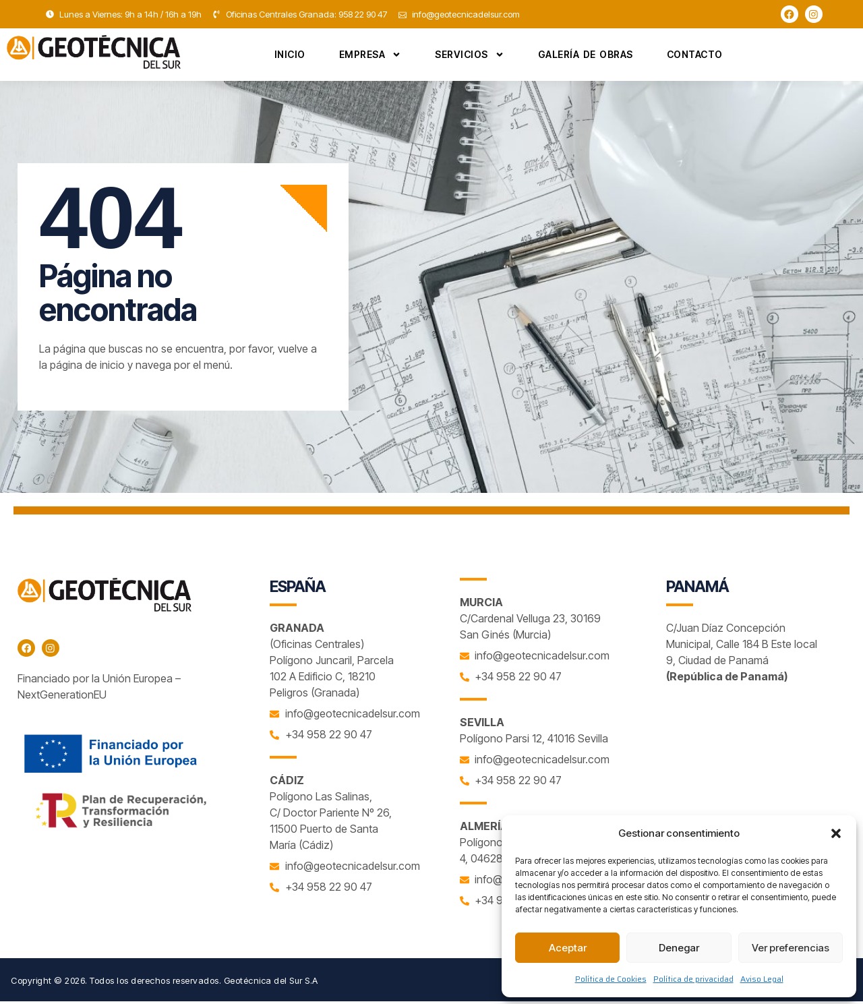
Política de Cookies (611, 978)
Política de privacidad (693, 978)
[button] (836, 833)
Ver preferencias (790, 947)
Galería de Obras (585, 57)
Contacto (695, 57)
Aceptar (568, 947)
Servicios (469, 56)
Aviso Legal (761, 978)
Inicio (289, 57)
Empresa (370, 56)
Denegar (679, 947)
